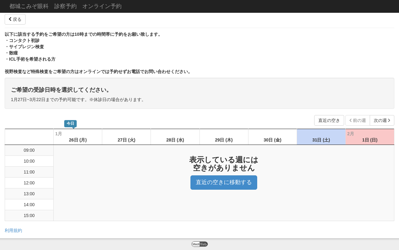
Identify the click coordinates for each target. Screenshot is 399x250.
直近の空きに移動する (224, 182)
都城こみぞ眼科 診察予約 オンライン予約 (65, 6)
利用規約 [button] (13, 230)
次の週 (382, 120)
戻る (15, 19)
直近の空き (329, 120)
